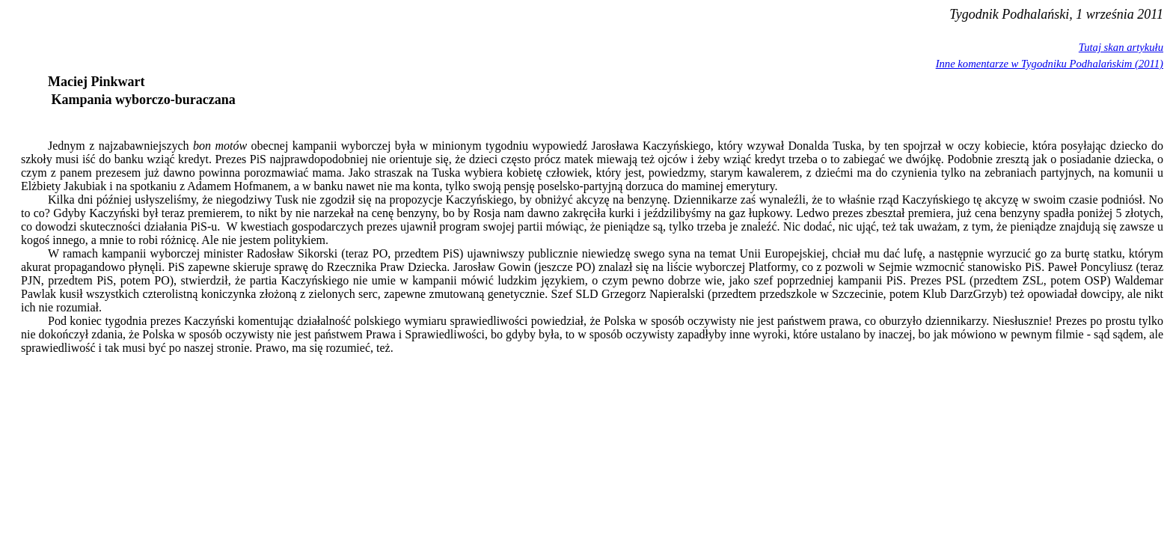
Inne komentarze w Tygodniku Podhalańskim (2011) (1049, 64)
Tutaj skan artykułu (1121, 47)
